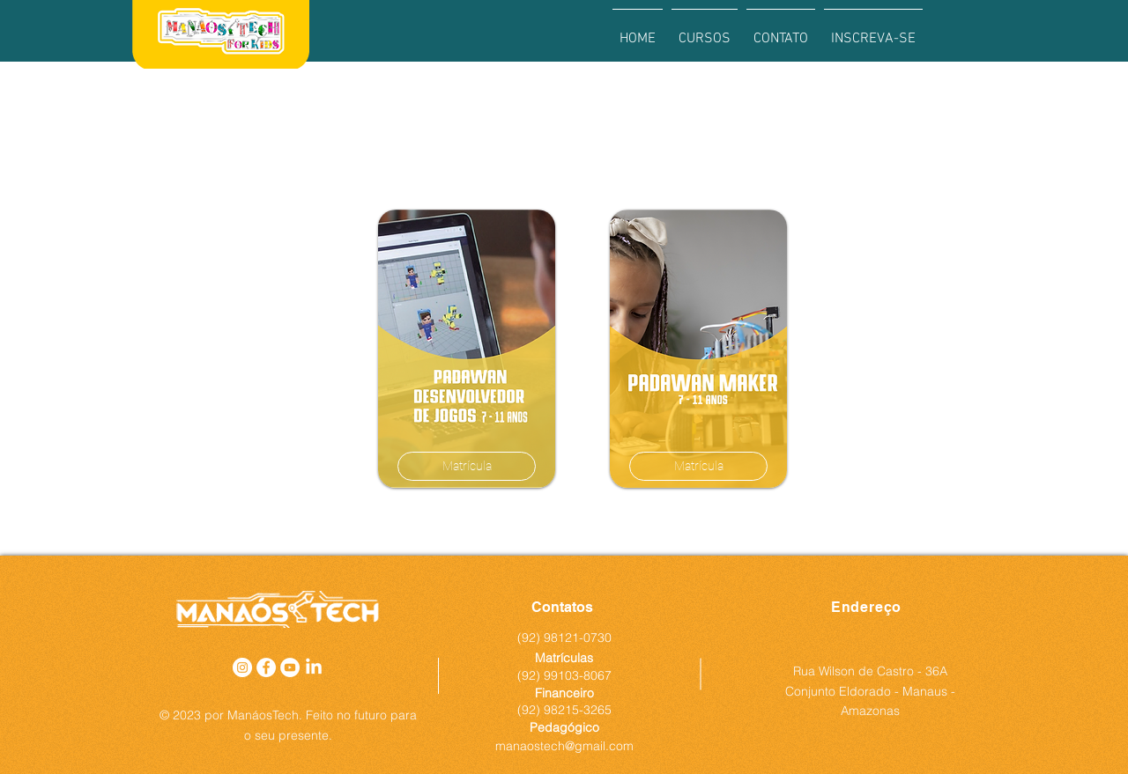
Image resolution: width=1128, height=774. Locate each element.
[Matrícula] (466, 466)
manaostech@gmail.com (564, 746)
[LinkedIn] (313, 667)
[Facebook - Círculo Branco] (266, 667)
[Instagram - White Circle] (242, 667)
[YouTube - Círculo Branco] (290, 667)
